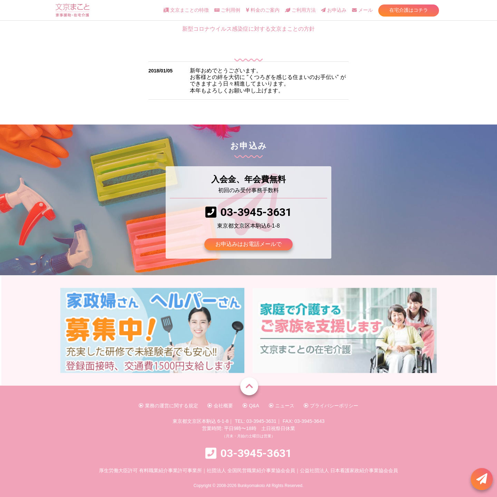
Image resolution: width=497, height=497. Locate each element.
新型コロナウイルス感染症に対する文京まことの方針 (248, 29)
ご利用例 (227, 10)
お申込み (334, 10)
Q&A (251, 405)
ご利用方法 (300, 10)
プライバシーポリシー (331, 405)
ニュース (281, 405)
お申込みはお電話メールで (248, 244)
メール (362, 10)
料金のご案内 (263, 10)
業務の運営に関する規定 (168, 405)
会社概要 (220, 405)
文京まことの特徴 (186, 10)
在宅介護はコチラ (408, 10)
